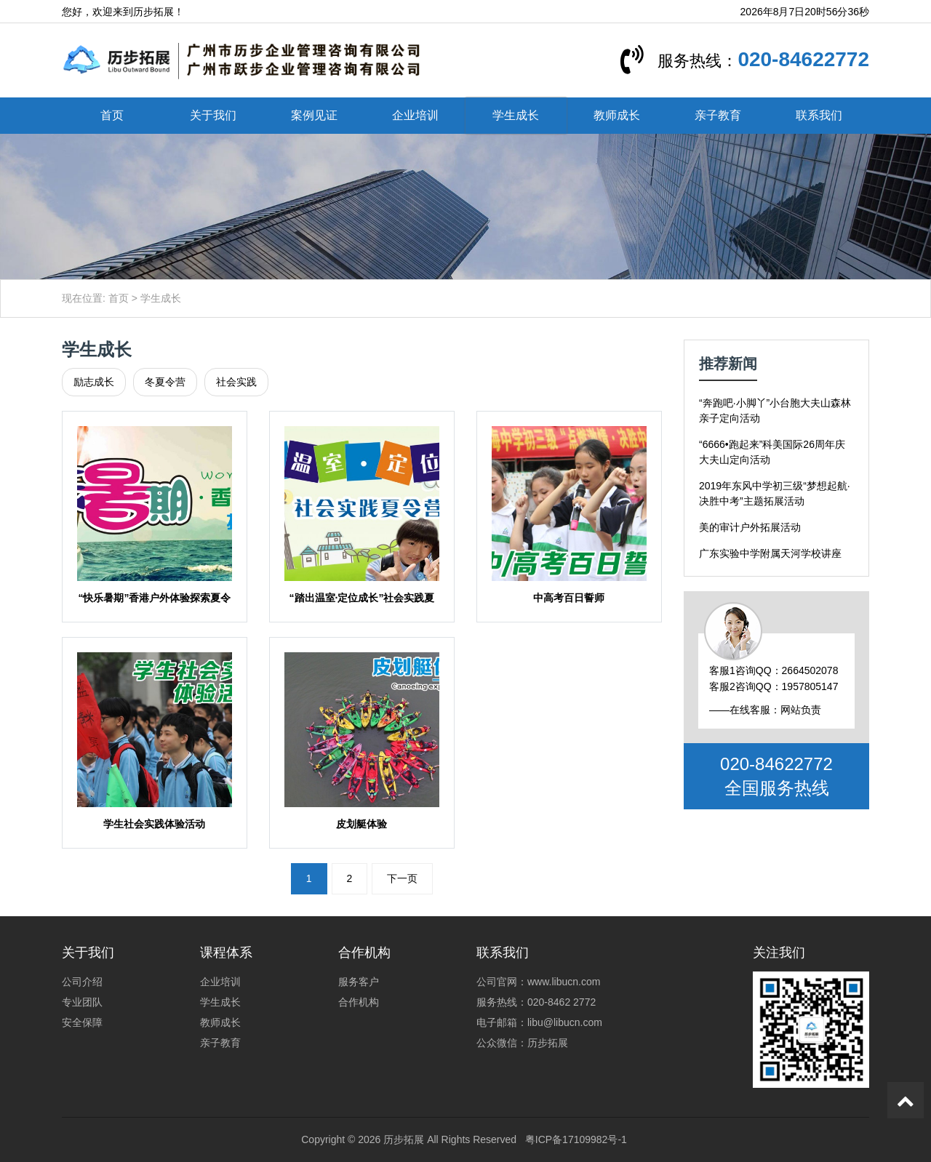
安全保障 (82, 1022)
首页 (112, 115)
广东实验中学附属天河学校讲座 (770, 553)
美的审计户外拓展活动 (750, 527)
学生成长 (515, 115)
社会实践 (236, 382)
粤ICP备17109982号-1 (576, 1139)
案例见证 (314, 115)
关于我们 (213, 115)
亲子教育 (718, 115)
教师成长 (617, 115)
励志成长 (93, 382)
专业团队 (82, 1002)
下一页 (402, 878)
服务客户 (358, 981)
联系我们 (819, 115)
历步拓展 (403, 1139)
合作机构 (358, 1002)
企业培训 (415, 115)
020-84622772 (803, 59)
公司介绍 (82, 981)
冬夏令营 (165, 382)
